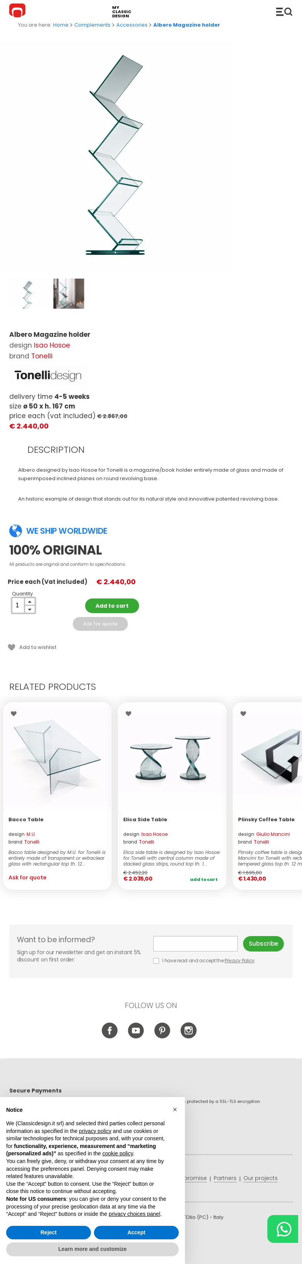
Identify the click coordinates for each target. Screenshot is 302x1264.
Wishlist (15, 714)
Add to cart (112, 606)
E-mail (195, 943)
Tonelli (41, 356)
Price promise (188, 1178)
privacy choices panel (134, 1214)
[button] (175, 1109)
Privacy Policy (240, 960)
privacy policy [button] (95, 1131)
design (22, 834)
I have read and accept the (204, 960)
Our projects (260, 1178)
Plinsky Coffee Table (266, 819)
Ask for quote (100, 623)
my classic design (121, 11)
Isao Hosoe (52, 345)
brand (23, 842)
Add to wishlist (38, 647)
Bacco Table (26, 819)
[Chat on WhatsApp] (282, 1229)
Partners (225, 1178)
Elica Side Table (145, 819)
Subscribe (263, 944)
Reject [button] (48, 1232)
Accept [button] (137, 1232)
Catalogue (284, 11)
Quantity (22, 593)
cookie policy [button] (117, 1153)
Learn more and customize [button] (92, 1249)
